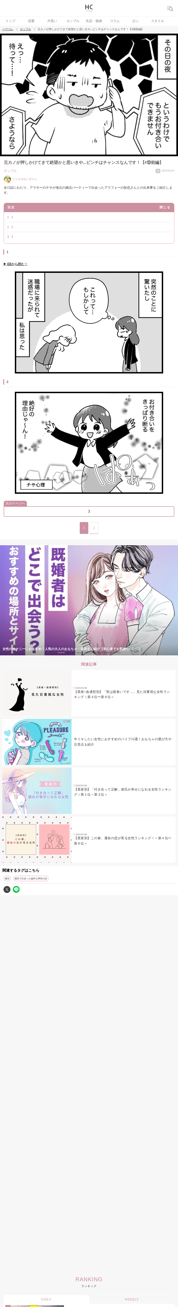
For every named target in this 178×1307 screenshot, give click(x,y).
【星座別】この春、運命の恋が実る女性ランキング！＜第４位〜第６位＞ (123, 840)
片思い (52, 21)
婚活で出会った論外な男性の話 (31, 878)
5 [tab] (98, 652)
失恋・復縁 (94, 21)
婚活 (7, 878)
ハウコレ (7, 29)
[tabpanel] (89, 600)
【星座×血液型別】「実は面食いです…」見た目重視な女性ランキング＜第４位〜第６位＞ (122, 694)
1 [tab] (61, 652)
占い (135, 21)
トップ (10, 21)
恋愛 (31, 21)
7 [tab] (116, 652)
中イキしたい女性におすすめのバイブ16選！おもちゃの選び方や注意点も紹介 (123, 741)
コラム (115, 21)
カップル (73, 21)
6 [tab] (107, 652)
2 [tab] (70, 652)
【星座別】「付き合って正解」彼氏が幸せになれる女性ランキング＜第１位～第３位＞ (123, 792)
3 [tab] (79, 652)
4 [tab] (89, 652)
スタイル (157, 21)
